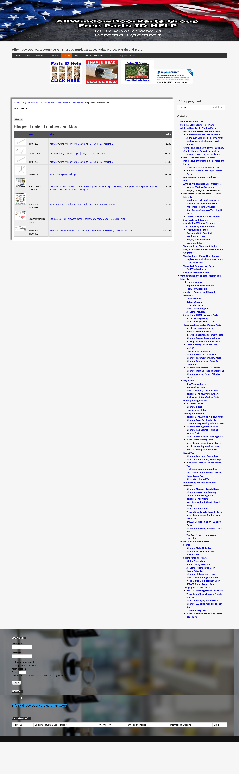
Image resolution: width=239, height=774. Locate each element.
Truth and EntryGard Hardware (199, 226)
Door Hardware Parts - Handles (199, 157)
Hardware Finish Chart (92, 55)
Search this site (21, 108)
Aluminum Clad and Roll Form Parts (205, 137)
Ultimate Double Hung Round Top (204, 459)
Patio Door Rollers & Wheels (201, 206)
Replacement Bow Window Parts (203, 393)
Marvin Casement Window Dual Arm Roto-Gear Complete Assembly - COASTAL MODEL (91, 230)
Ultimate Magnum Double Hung (203, 489)
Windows (40, 55)
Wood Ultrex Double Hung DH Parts (204, 512)
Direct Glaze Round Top (198, 479)
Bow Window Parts (196, 384)
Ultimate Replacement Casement (203, 367)
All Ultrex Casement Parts (200, 328)
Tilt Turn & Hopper (192, 282)
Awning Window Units (194, 413)
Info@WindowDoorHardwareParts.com (39, 705)
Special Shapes (194, 298)
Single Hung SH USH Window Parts (200, 315)
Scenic (186, 544)
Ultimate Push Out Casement (201, 354)
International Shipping (180, 724)
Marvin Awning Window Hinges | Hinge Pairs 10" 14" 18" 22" (78, 153)
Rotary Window (194, 302)
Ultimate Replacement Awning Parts (205, 436)
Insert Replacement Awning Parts (204, 443)
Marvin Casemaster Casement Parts (201, 131)
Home (17, 55)
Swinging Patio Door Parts (196, 587)
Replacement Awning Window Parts (205, 416)
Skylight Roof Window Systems (199, 223)
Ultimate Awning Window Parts (202, 426)
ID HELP (111, 55)
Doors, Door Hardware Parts (194, 541)
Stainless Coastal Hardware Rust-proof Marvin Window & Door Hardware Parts (87, 218)
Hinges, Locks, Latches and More (203, 190)
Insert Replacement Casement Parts (205, 334)
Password (17, 652)
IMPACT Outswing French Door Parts (205, 590)
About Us (18, 724)
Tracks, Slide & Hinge (197, 229)
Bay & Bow (188, 380)
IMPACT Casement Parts (199, 331)
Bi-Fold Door (193, 554)
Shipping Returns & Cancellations (51, 724)
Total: (214, 107)
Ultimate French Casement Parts (203, 338)
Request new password (26, 665)
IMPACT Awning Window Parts (202, 449)
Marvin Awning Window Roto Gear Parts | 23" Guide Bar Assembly (81, 161)
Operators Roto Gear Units (200, 233)
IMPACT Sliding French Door (201, 584)
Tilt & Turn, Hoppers (197, 288)
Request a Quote (127, 55)
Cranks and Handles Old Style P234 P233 (203, 147)
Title (52, 134)
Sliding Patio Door (196, 571)
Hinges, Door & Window (198, 239)
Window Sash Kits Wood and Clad (203, 167)
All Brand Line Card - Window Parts (41, 103)
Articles (55, 55)
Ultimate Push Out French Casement (205, 370)
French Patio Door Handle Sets (202, 203)
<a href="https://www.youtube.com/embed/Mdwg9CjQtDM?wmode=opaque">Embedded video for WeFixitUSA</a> (29, 72)
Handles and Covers (197, 236)
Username (17, 643)
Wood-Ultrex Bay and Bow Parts (203, 390)
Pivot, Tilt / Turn (195, 305)
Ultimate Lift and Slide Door (201, 551)
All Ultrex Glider (195, 403)
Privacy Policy (104, 724)
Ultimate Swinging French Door (202, 600)
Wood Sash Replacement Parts (198, 265)
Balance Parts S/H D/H (191, 121)
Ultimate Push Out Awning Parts (203, 420)
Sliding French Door (196, 561)
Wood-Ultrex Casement (198, 351)
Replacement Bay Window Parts (203, 397)
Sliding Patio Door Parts (195, 557)
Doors (27, 55)
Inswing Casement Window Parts (203, 341)
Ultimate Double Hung (198, 508)
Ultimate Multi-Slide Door (200, 548)
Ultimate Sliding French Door (201, 574)
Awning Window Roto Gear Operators (70, 103)
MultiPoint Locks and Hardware (203, 200)
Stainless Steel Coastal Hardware (197, 124)
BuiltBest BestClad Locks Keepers (203, 134)
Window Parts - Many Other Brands (201, 256)
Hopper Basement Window (200, 285)
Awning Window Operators (200, 187)
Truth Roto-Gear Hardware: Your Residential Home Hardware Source (82, 204)
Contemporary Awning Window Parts (205, 423)
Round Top (188, 452)
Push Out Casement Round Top (202, 469)
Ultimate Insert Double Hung (201, 492)
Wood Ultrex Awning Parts (200, 439)
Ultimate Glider (194, 406)
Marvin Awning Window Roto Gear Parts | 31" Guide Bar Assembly (81, 143)
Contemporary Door (197, 610)
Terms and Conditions (137, 724)
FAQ (76, 55)
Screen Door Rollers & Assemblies (203, 216)
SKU (31, 134)
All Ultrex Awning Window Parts (203, 446)
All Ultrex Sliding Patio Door (201, 567)
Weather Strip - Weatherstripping (200, 246)
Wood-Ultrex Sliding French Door (203, 580)
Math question (19, 668)
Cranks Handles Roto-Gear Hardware (202, 151)
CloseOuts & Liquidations (196, 272)
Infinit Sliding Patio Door (199, 564)
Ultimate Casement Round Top (202, 456)
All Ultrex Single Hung (198, 318)
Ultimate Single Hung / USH (200, 321)
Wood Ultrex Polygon (197, 308)
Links (216, 724)
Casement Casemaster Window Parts (202, 325)
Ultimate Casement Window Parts (204, 357)
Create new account (24, 662)
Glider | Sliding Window (195, 400)
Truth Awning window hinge (63, 174)
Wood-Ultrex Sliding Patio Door (202, 577)
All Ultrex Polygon (196, 311)
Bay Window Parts (196, 387)
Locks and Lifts (194, 242)
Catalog (66, 55)
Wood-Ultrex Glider (196, 410)
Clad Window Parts (196, 269)
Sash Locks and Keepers (195, 219)
